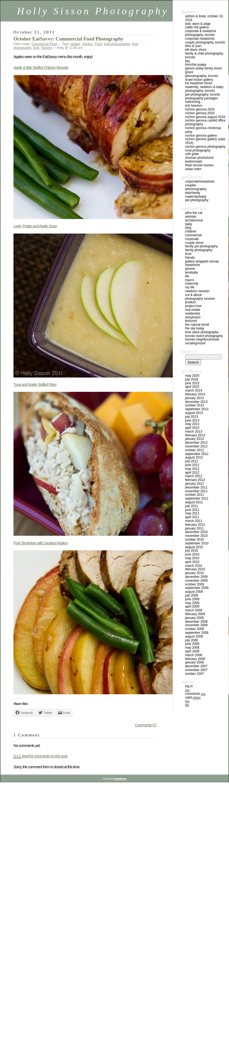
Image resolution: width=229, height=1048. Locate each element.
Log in (189, 686)
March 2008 (193, 655)
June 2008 (192, 644)
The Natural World (197, 324)
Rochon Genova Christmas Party (203, 130)
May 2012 (192, 469)
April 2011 (192, 517)
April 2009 (192, 606)
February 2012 (195, 480)
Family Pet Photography (201, 246)
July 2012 (191, 461)
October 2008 (194, 629)
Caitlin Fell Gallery (197, 27)
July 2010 (191, 550)
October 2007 (194, 674)
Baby (188, 224)
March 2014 (193, 390)
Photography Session (200, 299)
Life (187, 276)
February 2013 (195, 435)
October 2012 (194, 450)
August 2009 (194, 592)
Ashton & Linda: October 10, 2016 (204, 18)
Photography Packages (201, 98)
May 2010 (192, 558)
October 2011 (194, 495)
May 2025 (192, 376)
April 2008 (192, 651)
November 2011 (196, 491)
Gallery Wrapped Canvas (202, 261)
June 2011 (192, 510)
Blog (188, 228)
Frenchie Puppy (195, 64)
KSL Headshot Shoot (198, 83)
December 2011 (196, 487)
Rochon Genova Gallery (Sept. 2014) (205, 141)
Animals (190, 216)
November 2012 (196, 446)
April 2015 (192, 387)
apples (75, 44)
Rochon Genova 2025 (199, 113)
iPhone (190, 269)
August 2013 (194, 413)
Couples (190, 185)
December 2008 (196, 622)
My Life (190, 287)
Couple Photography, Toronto (205, 42)
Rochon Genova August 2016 (205, 117)
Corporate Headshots (199, 39)
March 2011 (193, 521)
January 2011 (194, 528)
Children (190, 231)
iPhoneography (195, 189)
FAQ (187, 61)
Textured (191, 321)
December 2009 (196, 577)
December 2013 (196, 402)
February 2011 (195, 525)
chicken (87, 44)
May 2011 (192, 513)
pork (36, 48)
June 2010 (192, 554)
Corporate (192, 239)
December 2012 (196, 442)
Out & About (193, 295)
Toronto (46, 48)
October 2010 (194, 539)
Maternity (191, 283)
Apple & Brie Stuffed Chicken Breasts (40, 67)
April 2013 (192, 428)
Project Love (193, 306)
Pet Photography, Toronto (202, 94)
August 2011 (194, 502)
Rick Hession (193, 105)
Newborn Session (197, 291)
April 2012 (192, 472)
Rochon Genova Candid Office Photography (205, 122)
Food (53, 44)
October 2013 (194, 405)
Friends (190, 258)
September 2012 (197, 454)
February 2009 (195, 614)
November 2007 (196, 670)
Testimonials (193, 161)
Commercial (40, 44)
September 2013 (197, 409)
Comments (195, 694)
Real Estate (192, 310)
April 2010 (192, 562)
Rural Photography (197, 150)
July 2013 (191, 417)
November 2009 (196, 580)
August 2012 (194, 457)
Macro (189, 280)
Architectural (194, 220)
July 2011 (191, 506)
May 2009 (192, 603)
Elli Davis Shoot (195, 50)
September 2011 (197, 498)
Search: (190, 351)
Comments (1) (145, 725)
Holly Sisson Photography (93, 10)
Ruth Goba (192, 154)
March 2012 (193, 476)
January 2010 (194, 573)
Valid (193, 697)
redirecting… (194, 102)
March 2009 (193, 610)
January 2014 (194, 398)
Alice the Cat (193, 213)
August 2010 (194, 547)
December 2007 (196, 666)
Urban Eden (193, 169)
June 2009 (192, 599)
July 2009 (191, 595)
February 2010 (195, 569)
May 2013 (192, 424)
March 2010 (193, 566)
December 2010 (196, 532)
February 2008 (195, 659)
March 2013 (193, 431)
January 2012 (194, 484)
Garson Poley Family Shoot (203, 68)
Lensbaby (191, 272)
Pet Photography (197, 200)
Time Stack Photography (201, 332)
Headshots (192, 265)
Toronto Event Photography (204, 336)
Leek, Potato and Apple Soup (34, 226)
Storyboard (192, 317)
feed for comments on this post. (40, 756)
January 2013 (194, 439)
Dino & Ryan (193, 46)
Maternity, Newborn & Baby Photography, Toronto (204, 89)
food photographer (117, 44)
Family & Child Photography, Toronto (204, 55)
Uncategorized (195, 343)
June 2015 (192, 383)
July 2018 (191, 379)
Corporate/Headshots (199, 181)
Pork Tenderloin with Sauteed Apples (40, 543)
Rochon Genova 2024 (199, 109)
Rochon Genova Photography (205, 147)
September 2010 (197, 543)
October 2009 (194, 584)
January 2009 (194, 618)
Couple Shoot (194, 243)
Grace (189, 72)
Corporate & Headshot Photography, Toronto (200, 33)
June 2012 (192, 465)
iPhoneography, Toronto (201, 76)
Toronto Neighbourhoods (202, 339)
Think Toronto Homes (199, 165)
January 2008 (194, 662)
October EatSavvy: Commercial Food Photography (68, 39)
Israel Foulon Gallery (199, 80)
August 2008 (194, 636)
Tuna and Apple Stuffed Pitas (34, 384)
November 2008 (196, 625)
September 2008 (197, 633)
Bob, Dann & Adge (198, 24)
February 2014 (195, 394)
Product (190, 302)
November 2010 (196, 536)
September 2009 (197, 588)
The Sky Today (194, 328)
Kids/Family (192, 193)
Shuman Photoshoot (199, 158)
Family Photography (198, 250)
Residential (192, 313)
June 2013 (192, 420)
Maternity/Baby (195, 196)
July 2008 (191, 640)
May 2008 (192, 647)
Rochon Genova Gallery (201, 135)
